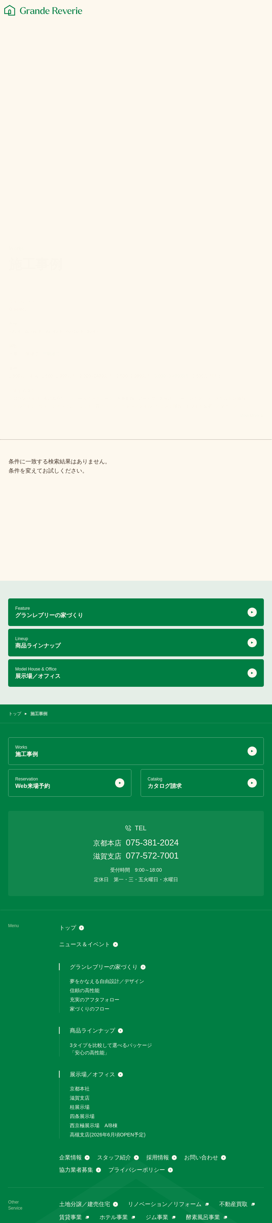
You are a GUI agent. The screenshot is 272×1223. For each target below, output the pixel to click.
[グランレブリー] (43, 10)
